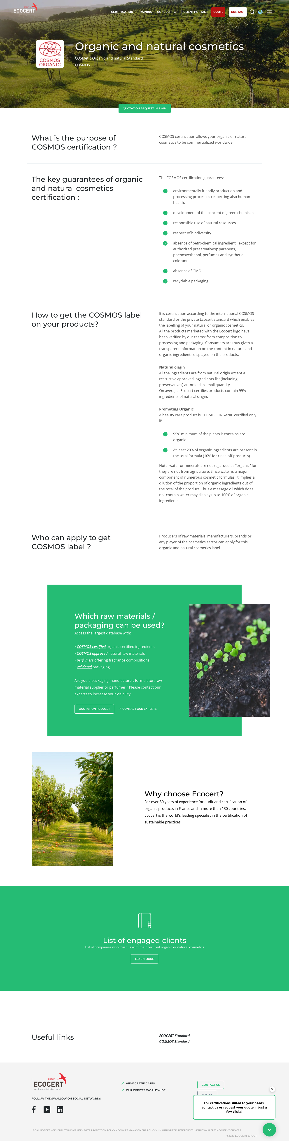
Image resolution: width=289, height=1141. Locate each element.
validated (84, 666)
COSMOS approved (92, 653)
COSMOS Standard (174, 1041)
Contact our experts (139, 708)
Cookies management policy (137, 1130)
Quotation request (94, 708)
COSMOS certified (91, 646)
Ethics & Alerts (206, 1130)
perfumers (85, 660)
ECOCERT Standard (174, 1035)
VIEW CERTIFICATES (140, 1083)
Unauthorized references (176, 1130)
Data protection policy (99, 1130)
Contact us (211, 1084)
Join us (207, 1094)
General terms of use (67, 1130)
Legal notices (41, 1130)
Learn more (144, 959)
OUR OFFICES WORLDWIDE (145, 1090)
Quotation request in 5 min (144, 108)
